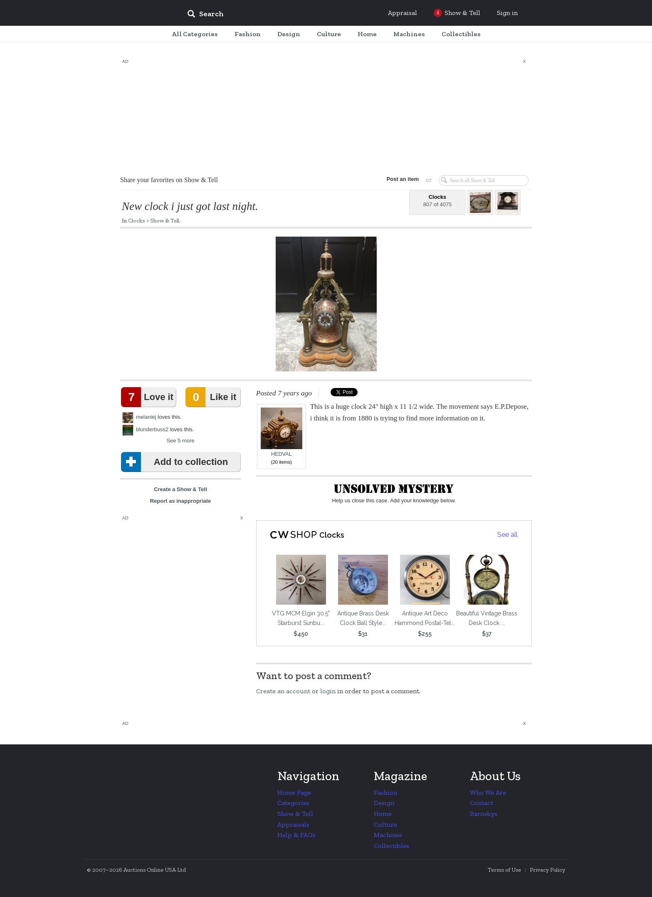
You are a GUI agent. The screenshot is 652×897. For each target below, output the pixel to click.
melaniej (146, 417)
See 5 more (180, 440)
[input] (266, 15)
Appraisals (293, 824)
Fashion (385, 792)
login (328, 691)
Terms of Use (504, 869)
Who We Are (488, 792)
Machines (388, 835)
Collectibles (391, 846)
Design (384, 803)
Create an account (283, 691)
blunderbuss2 (152, 429)
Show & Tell (164, 220)
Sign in (507, 13)
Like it (212, 397)
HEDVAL (281, 432)
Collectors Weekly (130, 13)
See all (507, 535)
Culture (385, 824)
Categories (293, 803)
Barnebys (483, 814)
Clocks (136, 220)
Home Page (294, 792)
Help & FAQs (296, 835)
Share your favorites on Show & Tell (169, 179)
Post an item (403, 179)
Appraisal (402, 13)
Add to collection (176, 462)
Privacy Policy (547, 869)
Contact (481, 803)
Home (383, 814)
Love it (148, 397)
